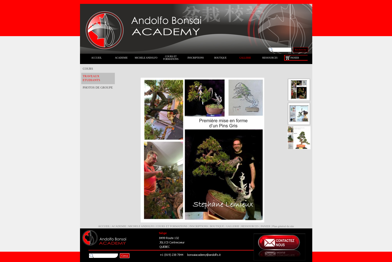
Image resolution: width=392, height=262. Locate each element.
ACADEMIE (119, 226)
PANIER (265, 226)
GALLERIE (232, 226)
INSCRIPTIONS (198, 226)
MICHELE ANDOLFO (141, 226)
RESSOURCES (250, 226)
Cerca (125, 255)
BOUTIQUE (217, 226)
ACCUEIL (104, 226)
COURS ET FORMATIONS (172, 226)
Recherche (301, 49)
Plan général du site (283, 226)
